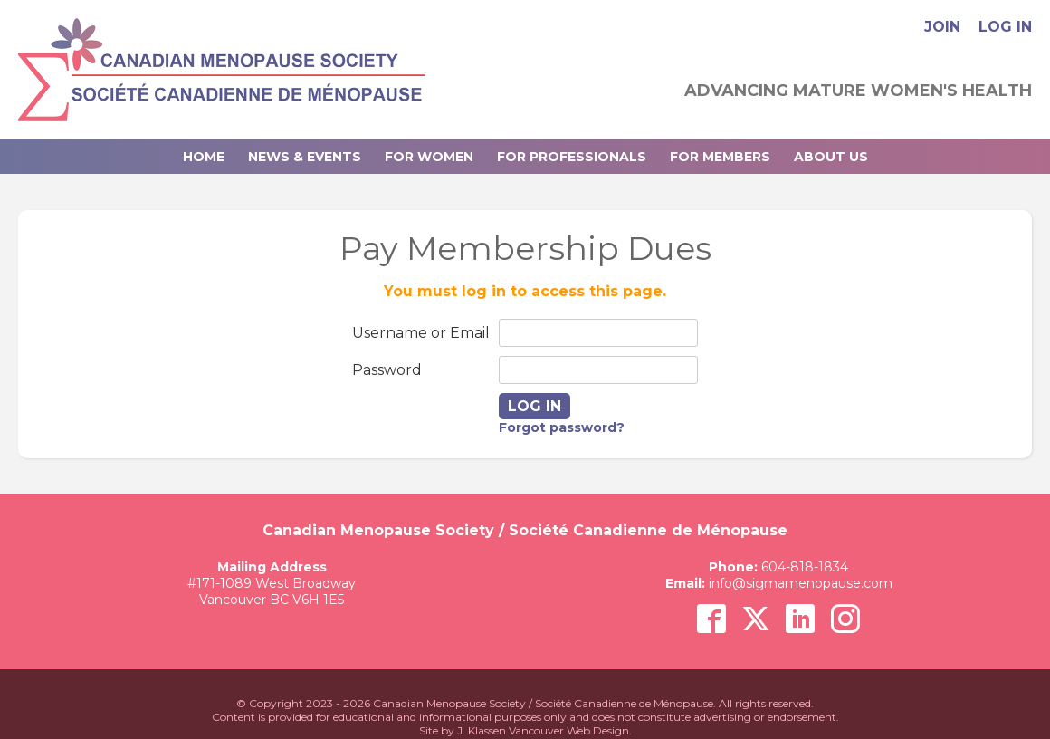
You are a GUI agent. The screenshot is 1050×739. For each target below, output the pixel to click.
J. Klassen (481, 730)
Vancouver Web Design (569, 730)
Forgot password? (562, 427)
